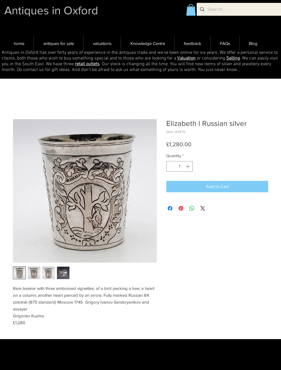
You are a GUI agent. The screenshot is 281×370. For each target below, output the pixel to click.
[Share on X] (202, 208)
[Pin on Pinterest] (180, 208)
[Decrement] (170, 166)
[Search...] (238, 9)
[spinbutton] (179, 166)
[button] (191, 10)
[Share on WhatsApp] (191, 208)
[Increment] (188, 166)
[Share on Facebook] (170, 208)
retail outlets (87, 64)
